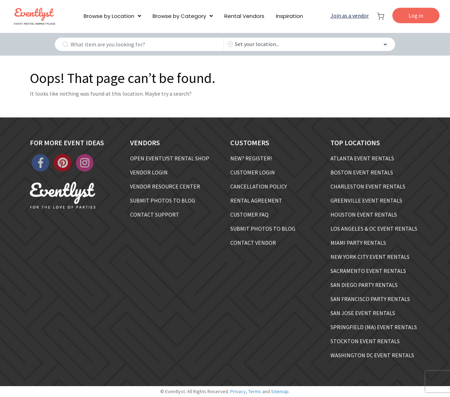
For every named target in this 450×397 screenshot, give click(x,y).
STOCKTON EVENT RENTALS (365, 341)
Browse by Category (179, 16)
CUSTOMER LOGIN (252, 172)
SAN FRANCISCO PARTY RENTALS (370, 298)
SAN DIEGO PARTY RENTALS (364, 284)
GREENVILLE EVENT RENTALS (366, 200)
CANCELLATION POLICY (258, 186)
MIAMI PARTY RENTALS (358, 242)
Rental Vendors (244, 16)
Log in (416, 15)
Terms (254, 391)
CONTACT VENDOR (253, 242)
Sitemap (280, 391)
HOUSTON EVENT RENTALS (363, 214)
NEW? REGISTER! (251, 158)
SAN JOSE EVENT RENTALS (362, 312)
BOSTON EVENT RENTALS (361, 172)
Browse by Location (109, 16)
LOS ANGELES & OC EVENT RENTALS (373, 228)
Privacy (238, 391)
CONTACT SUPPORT (154, 214)
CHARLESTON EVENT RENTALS (367, 186)
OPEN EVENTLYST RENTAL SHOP (169, 158)
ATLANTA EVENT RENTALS (362, 158)
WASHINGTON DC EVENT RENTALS (372, 355)
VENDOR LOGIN (149, 172)
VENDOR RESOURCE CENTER (165, 186)
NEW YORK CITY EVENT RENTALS (370, 256)
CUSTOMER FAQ (249, 214)
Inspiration (289, 16)
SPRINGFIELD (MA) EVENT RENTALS (373, 327)
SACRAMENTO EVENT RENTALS (368, 270)
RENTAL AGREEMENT (256, 200)
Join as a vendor (349, 15)
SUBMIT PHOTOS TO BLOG (162, 200)
